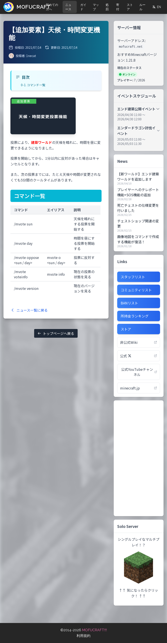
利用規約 (83, 636)
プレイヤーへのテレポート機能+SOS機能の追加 (138, 192)
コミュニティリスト (136, 289)
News (122, 161)
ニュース (68, 7)
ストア (130, 7)
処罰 (107, 7)
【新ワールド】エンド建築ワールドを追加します (138, 176)
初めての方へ (52, 7)
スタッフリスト (133, 276)
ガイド (83, 7)
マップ (96, 7)
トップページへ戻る (56, 333)
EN (156, 7)
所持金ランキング (135, 316)
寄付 (117, 7)
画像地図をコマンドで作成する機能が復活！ (138, 239)
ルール (142, 7)
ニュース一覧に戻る (29, 310)
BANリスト (129, 303)
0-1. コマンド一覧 (33, 85)
